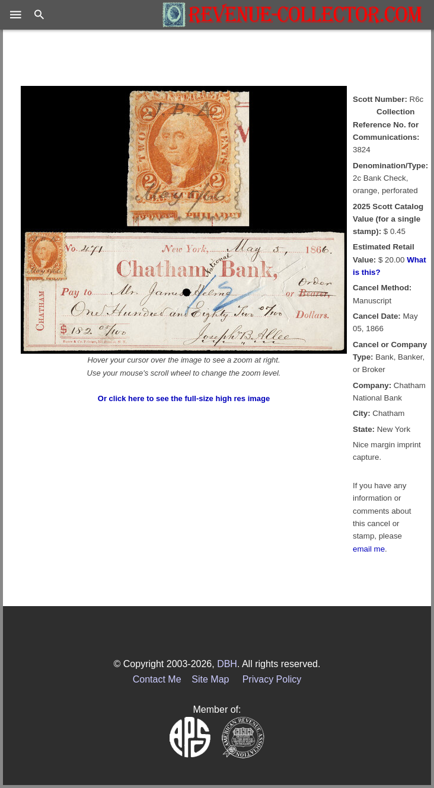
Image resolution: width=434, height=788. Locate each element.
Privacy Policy (272, 679)
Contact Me (157, 679)
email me (369, 548)
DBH (227, 664)
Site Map (210, 679)
